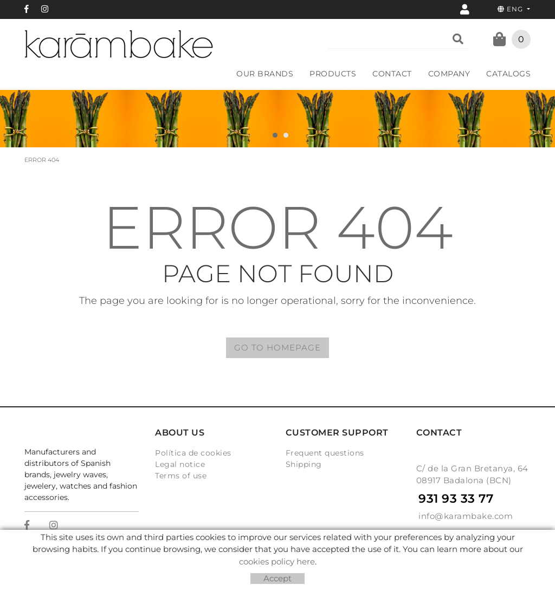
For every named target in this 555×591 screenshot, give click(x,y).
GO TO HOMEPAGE (277, 347)
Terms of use (180, 475)
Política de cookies (193, 453)
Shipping (304, 464)
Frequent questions (325, 453)
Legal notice (180, 464)
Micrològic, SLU (279, 555)
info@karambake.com (465, 516)
